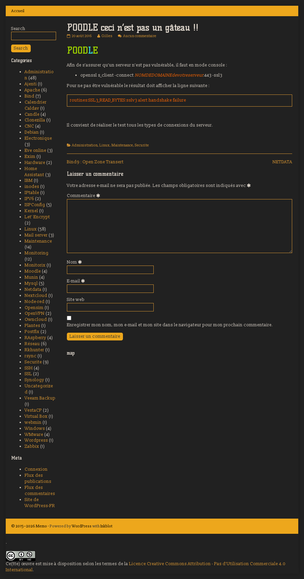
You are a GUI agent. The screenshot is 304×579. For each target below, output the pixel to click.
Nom (75, 262)
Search (18, 28)
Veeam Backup (40, 398)
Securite (142, 145)
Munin (31, 277)
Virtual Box (36, 416)
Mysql (31, 283)
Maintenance (122, 145)
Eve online (35, 150)
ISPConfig (35, 205)
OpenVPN (35, 313)
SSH (29, 368)
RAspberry (35, 337)
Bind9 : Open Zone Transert (95, 162)
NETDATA (282, 162)
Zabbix (32, 446)
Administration (85, 145)
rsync (30, 356)
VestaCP (33, 410)
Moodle (33, 271)
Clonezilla (35, 120)
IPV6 (29, 198)
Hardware (35, 162)
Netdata (33, 289)
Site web (75, 299)
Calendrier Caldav (36, 105)
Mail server (36, 235)
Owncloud (36, 319)
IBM (29, 180)
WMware (34, 434)
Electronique (38, 138)
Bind (29, 96)
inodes (32, 186)
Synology (34, 380)
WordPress (82, 526)
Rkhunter (34, 350)
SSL (28, 374)
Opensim (34, 307)
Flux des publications (38, 478)
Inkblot (106, 526)
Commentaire (84, 195)
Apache (32, 90)
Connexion (36, 469)
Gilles (106, 36)
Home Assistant (34, 171)
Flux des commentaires (40, 490)
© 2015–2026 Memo (29, 526)
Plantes (32, 325)
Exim (30, 156)
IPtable (32, 192)
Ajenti (31, 84)
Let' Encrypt (37, 217)
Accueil (17, 10)
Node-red (35, 301)
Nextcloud (36, 295)
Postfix (32, 331)
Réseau (32, 344)
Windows (35, 428)
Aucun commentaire (139, 36)
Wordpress (36, 440)
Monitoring (37, 253)
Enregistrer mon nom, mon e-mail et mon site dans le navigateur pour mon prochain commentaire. (170, 325)
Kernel (31, 211)
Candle (32, 114)
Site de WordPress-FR (40, 502)
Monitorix (35, 265)
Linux (104, 145)
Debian (32, 132)
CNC (29, 126)
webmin (33, 422)
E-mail (77, 281)
